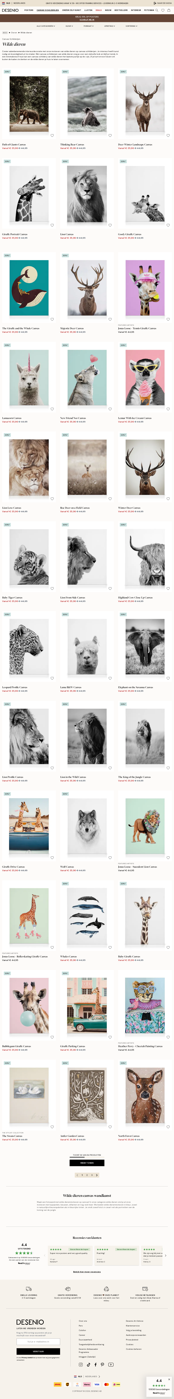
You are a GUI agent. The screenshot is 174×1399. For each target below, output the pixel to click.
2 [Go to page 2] (87, 1175)
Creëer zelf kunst (71, 10)
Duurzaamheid (85, 1340)
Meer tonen (87, 1163)
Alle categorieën (46, 26)
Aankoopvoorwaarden (136, 1335)
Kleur (69, 26)
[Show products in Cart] (169, 10)
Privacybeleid (132, 1340)
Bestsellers (121, 10)
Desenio (95, 1391)
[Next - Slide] (166, 1255)
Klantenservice (133, 1326)
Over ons (83, 1321)
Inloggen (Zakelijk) (87, 1357)
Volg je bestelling (134, 1330)
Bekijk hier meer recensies (87, 1272)
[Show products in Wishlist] (163, 10)
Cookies (129, 1344)
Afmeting (109, 26)
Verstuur (38, 1351)
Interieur (136, 10)
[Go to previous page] (77, 1175)
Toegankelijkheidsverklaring (91, 1344)
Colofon (82, 1330)
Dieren (14, 32)
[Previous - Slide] (44, 1255)
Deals (99, 10)
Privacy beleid (27, 1358)
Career (82, 1335)
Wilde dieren (26, 32)
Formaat (89, 26)
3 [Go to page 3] (92, 1175)
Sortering (131, 26)
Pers (81, 1326)
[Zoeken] (157, 10)
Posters (28, 10)
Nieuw (108, 10)
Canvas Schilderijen (48, 10)
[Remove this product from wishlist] (52, 135)
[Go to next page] (96, 1175)
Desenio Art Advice (134, 1321)
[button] (159, 1387)
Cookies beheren (134, 1349)
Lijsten (88, 10)
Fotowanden (151, 10)
